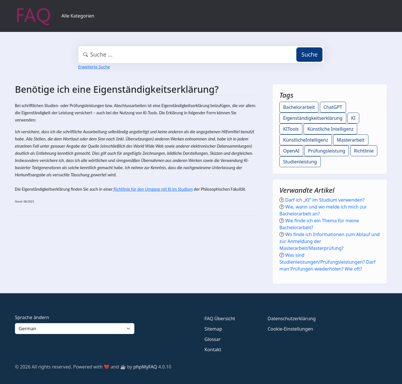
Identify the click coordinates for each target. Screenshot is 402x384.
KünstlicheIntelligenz (305, 140)
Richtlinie (364, 151)
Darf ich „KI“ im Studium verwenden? (324, 200)
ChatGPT (333, 107)
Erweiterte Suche (94, 67)
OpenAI (291, 151)
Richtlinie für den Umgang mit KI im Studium (153, 189)
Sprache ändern (32, 317)
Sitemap (213, 329)
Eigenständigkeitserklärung (313, 118)
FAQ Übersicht (219, 318)
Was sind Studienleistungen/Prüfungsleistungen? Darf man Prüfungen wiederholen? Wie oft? (327, 262)
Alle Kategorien (77, 16)
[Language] (74, 328)
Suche (309, 54)
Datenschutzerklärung (292, 318)
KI (353, 118)
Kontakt (212, 349)
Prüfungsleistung (326, 151)
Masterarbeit (351, 140)
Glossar (212, 339)
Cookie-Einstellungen (290, 329)
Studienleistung (300, 162)
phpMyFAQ (145, 367)
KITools (291, 129)
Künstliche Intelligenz (330, 129)
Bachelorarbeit (299, 107)
